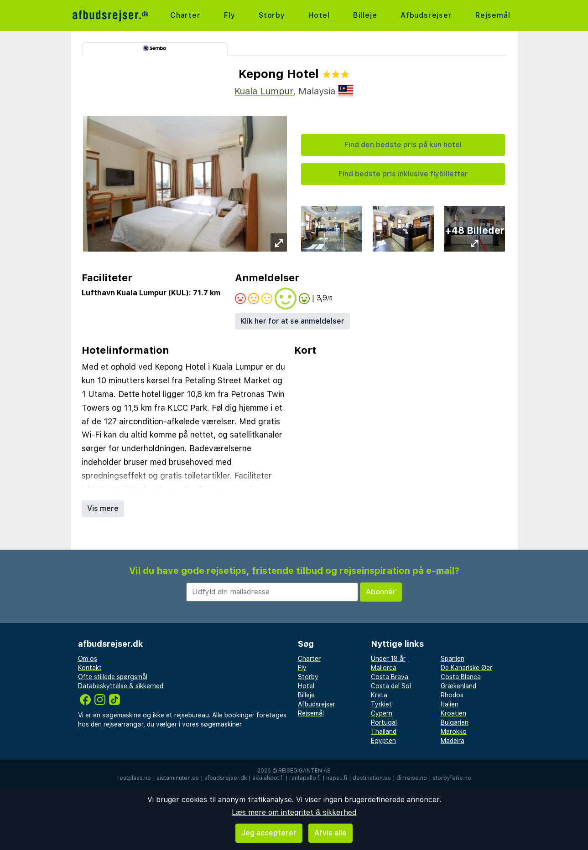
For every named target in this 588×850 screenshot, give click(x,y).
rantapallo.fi (305, 778)
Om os (87, 658)
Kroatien (453, 713)
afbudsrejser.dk (225, 778)
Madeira (452, 740)
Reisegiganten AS (304, 771)
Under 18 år (388, 658)
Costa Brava (389, 676)
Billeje (365, 15)
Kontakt (90, 667)
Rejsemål (492, 15)
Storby (272, 15)
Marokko (454, 731)
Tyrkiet (381, 704)
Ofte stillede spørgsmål (112, 676)
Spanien (452, 658)
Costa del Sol (391, 686)
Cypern (381, 713)
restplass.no (134, 778)
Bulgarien (454, 722)
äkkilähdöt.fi (268, 778)
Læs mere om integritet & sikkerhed (294, 812)
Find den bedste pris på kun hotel (403, 144)
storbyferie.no (451, 778)
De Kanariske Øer (466, 667)
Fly (229, 15)
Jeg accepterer (269, 833)
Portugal (384, 722)
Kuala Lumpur (263, 91)
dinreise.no (411, 778)
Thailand (383, 731)
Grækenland (458, 686)
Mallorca (383, 667)
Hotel (318, 15)
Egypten (383, 740)
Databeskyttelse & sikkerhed (120, 686)
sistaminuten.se (177, 778)
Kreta (379, 695)
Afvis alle (330, 833)
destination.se (372, 778)
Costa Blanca (461, 676)
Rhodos (452, 695)
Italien (449, 704)
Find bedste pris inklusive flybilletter (403, 174)
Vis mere (103, 508)
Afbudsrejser (426, 15)
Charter (185, 15)
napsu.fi (336, 778)
